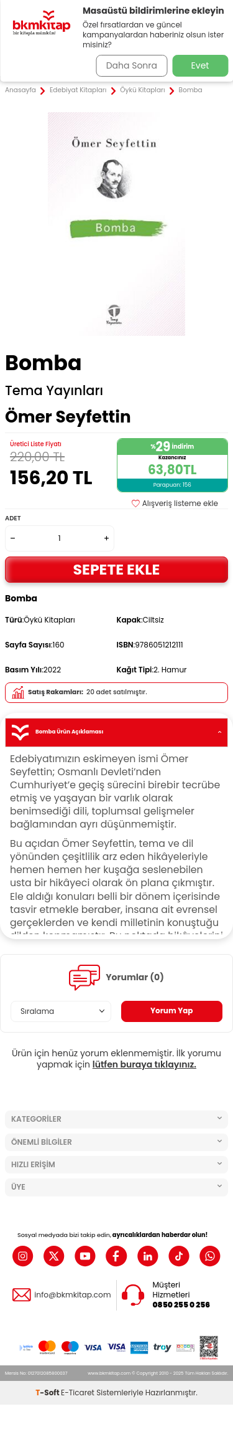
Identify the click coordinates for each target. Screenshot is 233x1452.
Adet (13, 518)
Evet (200, 65)
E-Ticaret (77, 1392)
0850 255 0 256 (182, 1305)
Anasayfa (20, 90)
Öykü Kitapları (142, 90)
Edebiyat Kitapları (78, 90)
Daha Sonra (131, 65)
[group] (116, 224)
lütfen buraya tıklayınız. (144, 1064)
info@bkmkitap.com (72, 1295)
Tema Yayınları (54, 390)
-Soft (48, 1392)
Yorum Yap (171, 1010)
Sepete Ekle (116, 569)
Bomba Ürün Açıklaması (116, 732)
